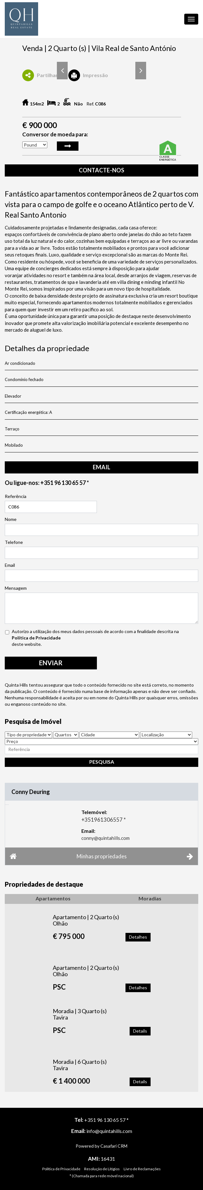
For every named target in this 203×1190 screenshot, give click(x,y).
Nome (11, 519)
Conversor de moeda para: (55, 134)
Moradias (150, 898)
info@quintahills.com (109, 1131)
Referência (15, 496)
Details (140, 1031)
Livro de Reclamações (142, 1168)
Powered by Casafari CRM (101, 1146)
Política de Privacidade (36, 637)
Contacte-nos (101, 170)
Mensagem (16, 588)
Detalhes (138, 937)
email (101, 467)
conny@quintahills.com (105, 838)
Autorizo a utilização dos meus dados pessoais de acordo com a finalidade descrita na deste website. (99, 638)
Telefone (14, 542)
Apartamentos (53, 898)
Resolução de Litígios (102, 1168)
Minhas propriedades (101, 856)
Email (10, 565)
